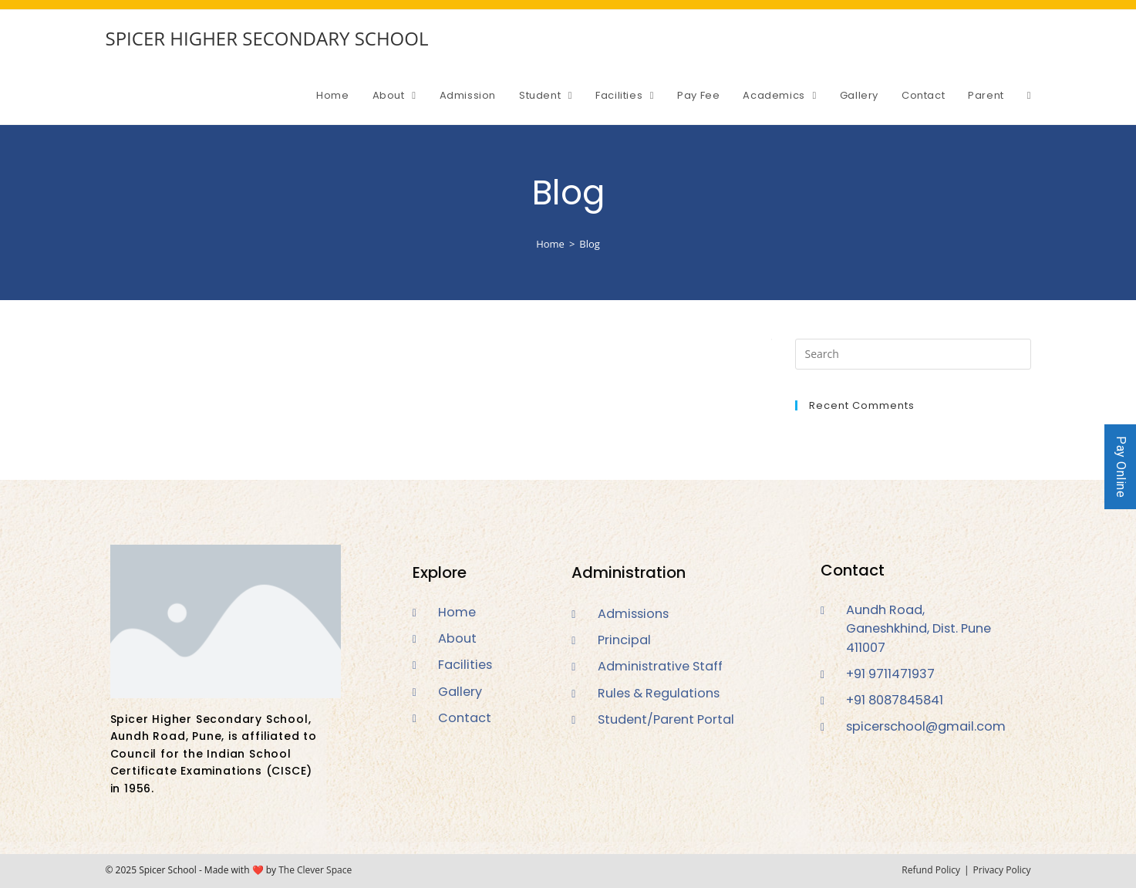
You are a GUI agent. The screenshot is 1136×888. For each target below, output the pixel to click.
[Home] (550, 244)
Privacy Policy (1002, 869)
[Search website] (1029, 95)
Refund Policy (931, 869)
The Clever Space (315, 869)
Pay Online (1121, 467)
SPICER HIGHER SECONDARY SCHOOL (267, 38)
